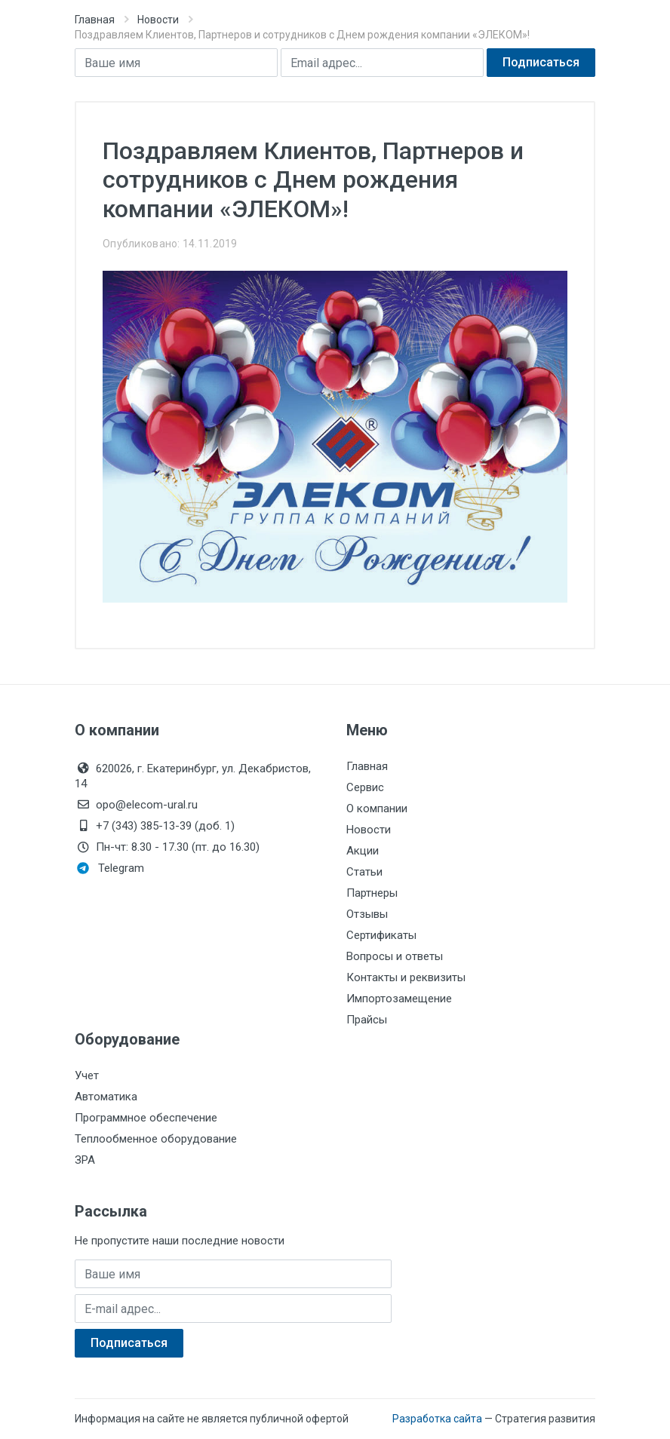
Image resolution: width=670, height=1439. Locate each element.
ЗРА (85, 1160)
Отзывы (367, 914)
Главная (95, 20)
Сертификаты (381, 935)
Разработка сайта (437, 1419)
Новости (158, 20)
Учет (87, 1075)
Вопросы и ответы (394, 956)
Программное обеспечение (146, 1118)
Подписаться (540, 62)
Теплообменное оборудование (156, 1139)
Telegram (110, 868)
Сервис (365, 787)
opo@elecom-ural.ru (136, 805)
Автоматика (106, 1096)
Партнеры (372, 893)
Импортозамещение (399, 998)
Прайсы (366, 1019)
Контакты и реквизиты (406, 977)
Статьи (364, 872)
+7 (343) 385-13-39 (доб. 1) (155, 826)
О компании (376, 808)
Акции (362, 851)
